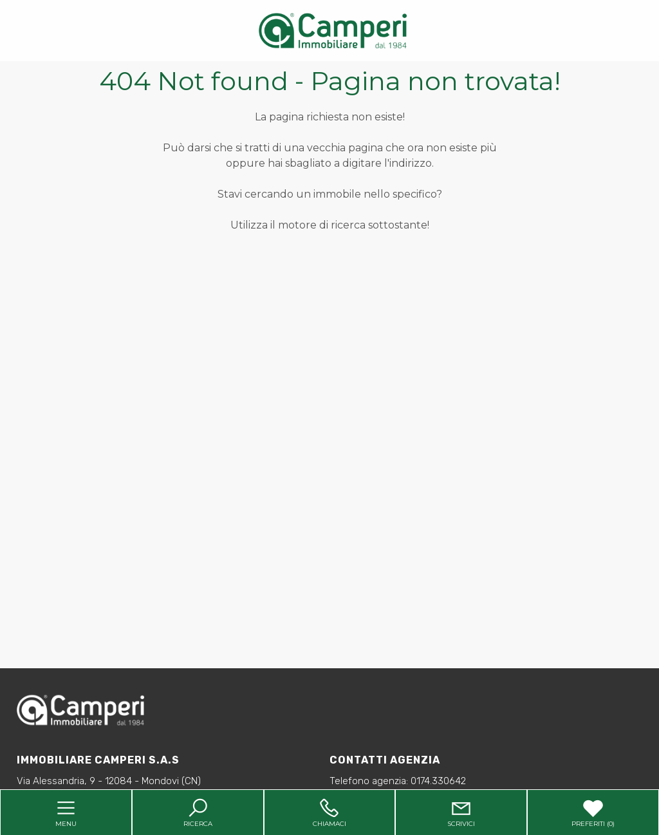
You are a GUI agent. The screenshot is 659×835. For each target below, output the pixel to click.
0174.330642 (438, 781)
